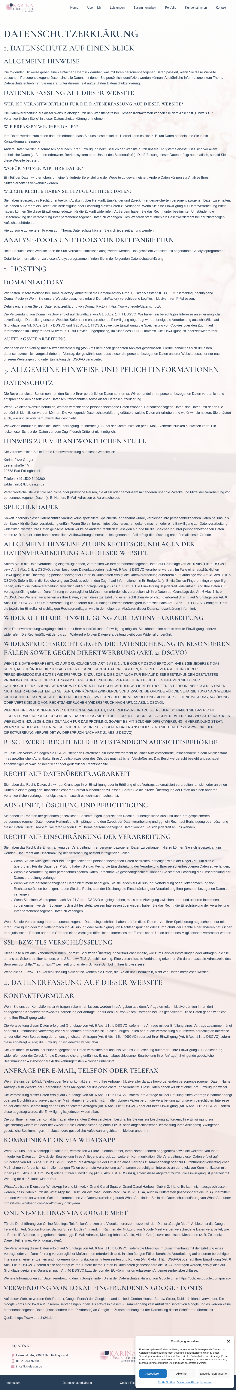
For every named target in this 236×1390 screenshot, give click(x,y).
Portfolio (170, 7)
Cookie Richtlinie (166, 1382)
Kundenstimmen (196, 7)
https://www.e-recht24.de (34, 1318)
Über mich (94, 7)
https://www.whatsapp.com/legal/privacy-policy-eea (42, 1203)
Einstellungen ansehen (214, 1373)
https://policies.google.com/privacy (205, 1278)
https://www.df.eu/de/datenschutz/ (134, 306)
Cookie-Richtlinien (132, 1382)
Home (74, 7)
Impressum (205, 1382)
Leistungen (117, 7)
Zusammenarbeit (145, 7)
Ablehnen (182, 1373)
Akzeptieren (152, 1373)
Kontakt (221, 7)
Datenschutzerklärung (188, 1382)
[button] (228, 1341)
